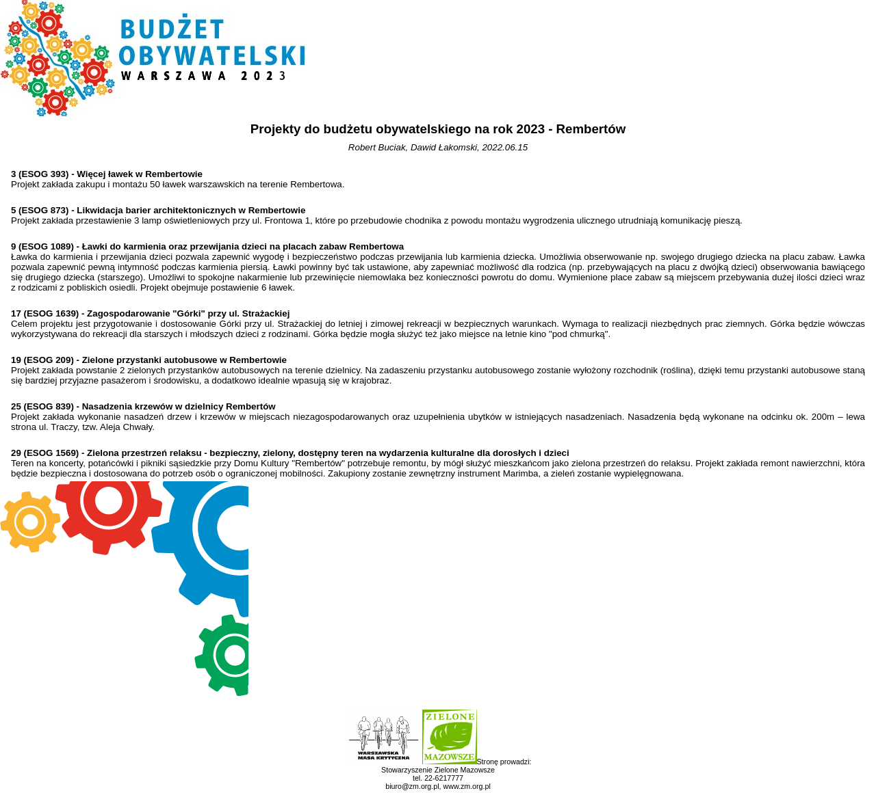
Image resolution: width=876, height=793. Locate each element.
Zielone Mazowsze (465, 770)
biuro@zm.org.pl (412, 786)
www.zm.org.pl (466, 786)
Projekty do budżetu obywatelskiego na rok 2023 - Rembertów (438, 129)
